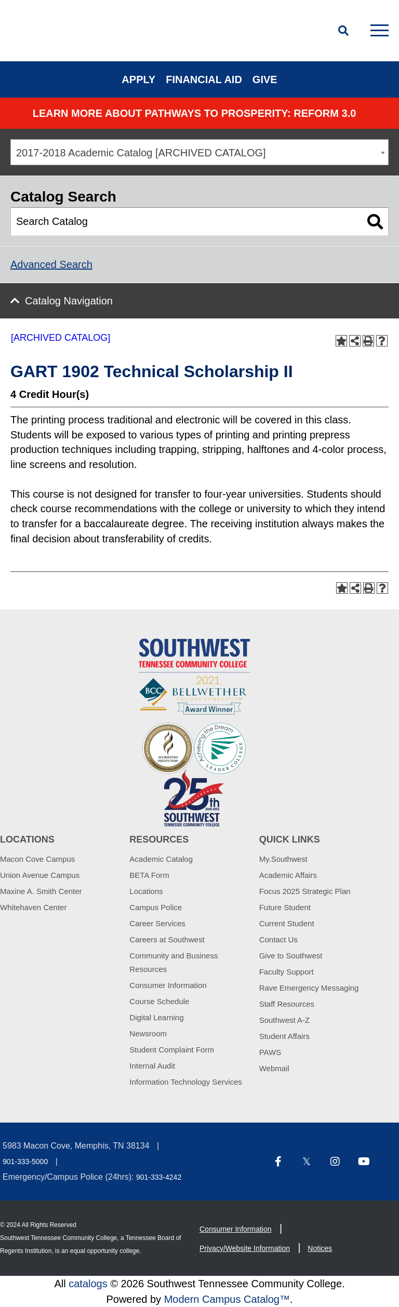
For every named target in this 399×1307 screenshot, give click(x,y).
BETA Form (149, 875)
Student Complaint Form (171, 1049)
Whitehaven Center (33, 907)
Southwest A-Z (284, 1020)
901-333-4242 (158, 1177)
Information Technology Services (185, 1081)
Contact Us (278, 939)
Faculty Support (286, 971)
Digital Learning (156, 1017)
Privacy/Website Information (245, 1248)
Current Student (286, 923)
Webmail (274, 1068)
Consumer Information (167, 985)
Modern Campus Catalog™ (227, 1299)
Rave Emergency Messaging (309, 987)
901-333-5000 (25, 1161)
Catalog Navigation (69, 300)
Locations (146, 891)
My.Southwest (283, 859)
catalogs (88, 1283)
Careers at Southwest (166, 939)
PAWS (270, 1052)
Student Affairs (284, 1036)
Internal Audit (152, 1065)
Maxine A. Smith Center (41, 891)
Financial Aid (204, 79)
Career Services (157, 923)
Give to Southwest (291, 955)
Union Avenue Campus (39, 875)
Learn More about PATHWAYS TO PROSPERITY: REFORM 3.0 (194, 113)
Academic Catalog (161, 859)
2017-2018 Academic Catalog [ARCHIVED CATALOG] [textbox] (141, 152)
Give (264, 79)
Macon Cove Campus (37, 859)
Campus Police (155, 907)
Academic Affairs (288, 875)
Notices (320, 1248)
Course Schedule (159, 1001)
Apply (138, 79)
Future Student (285, 907)
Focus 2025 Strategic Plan (305, 891)
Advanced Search (51, 264)
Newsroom (148, 1033)
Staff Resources (286, 1003)
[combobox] (199, 152)
